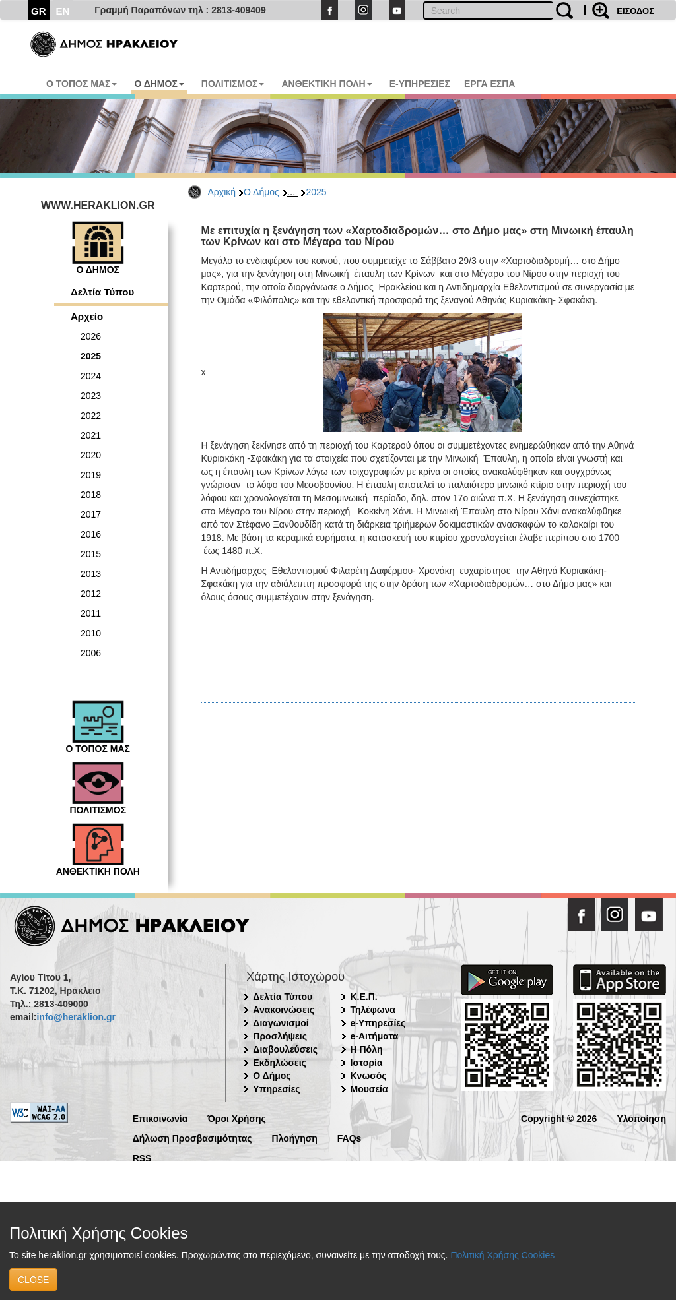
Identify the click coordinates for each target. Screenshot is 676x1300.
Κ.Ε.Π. (364, 996)
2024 (91, 376)
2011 (91, 613)
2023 (91, 395)
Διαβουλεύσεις (285, 1049)
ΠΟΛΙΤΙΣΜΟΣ (233, 83)
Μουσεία (369, 1089)
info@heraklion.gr (75, 1017)
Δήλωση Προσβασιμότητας (192, 1137)
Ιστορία (367, 1062)
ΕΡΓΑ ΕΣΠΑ (490, 83)
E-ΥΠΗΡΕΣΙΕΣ (419, 83)
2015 (91, 554)
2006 (91, 653)
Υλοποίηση (641, 1117)
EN (63, 10)
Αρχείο (87, 316)
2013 (91, 574)
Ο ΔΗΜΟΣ (159, 83)
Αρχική (222, 192)
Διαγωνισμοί (280, 1023)
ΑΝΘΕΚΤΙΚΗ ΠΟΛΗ (326, 83)
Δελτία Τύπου (102, 291)
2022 (91, 415)
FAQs (349, 1137)
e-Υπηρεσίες (378, 1023)
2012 (91, 593)
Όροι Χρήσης (236, 1117)
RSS (142, 1157)
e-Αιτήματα (375, 1036)
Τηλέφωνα (373, 1010)
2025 (316, 192)
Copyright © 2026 (559, 1117)
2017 (91, 514)
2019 (91, 475)
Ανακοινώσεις (283, 1010)
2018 (91, 494)
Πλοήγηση (295, 1137)
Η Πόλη (367, 1049)
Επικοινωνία (160, 1117)
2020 (91, 455)
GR (38, 10)
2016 (91, 534)
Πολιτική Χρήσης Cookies (502, 1255)
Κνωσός (369, 1075)
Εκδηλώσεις (279, 1062)
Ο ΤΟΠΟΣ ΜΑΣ (81, 83)
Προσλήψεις (280, 1036)
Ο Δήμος (261, 192)
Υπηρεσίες (276, 1089)
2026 (91, 336)
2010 (91, 633)
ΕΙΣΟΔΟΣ (635, 11)
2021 (91, 435)
